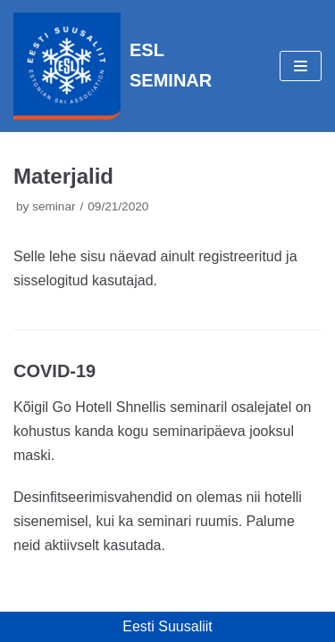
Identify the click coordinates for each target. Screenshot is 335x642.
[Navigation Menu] (301, 66)
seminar (53, 206)
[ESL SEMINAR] (112, 65)
